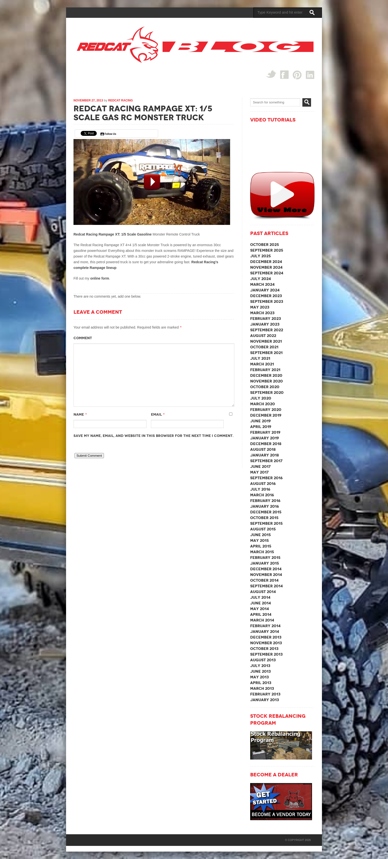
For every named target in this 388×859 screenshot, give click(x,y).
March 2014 (262, 620)
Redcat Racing (120, 100)
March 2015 (262, 551)
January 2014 (264, 631)
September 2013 (266, 654)
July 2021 (260, 358)
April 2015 (260, 546)
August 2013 (263, 660)
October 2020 (264, 386)
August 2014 (263, 591)
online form (99, 278)
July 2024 (260, 278)
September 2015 (266, 523)
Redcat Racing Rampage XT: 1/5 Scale (105, 234)
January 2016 (264, 506)
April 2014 (260, 614)
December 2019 (265, 415)
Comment (82, 338)
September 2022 (266, 330)
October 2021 (264, 347)
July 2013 (260, 665)
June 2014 (260, 603)
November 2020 (266, 381)
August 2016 (263, 483)
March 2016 (262, 495)
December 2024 (266, 261)
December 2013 (265, 637)
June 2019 (260, 421)
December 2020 (266, 375)
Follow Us (110, 134)
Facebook (284, 74)
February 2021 (265, 369)
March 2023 (262, 312)
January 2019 (264, 438)
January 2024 (265, 290)
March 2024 (262, 284)
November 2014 (266, 574)
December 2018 (265, 443)
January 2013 (264, 699)
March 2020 (262, 404)
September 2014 (266, 586)
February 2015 (265, 557)
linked (310, 74)
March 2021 (262, 364)
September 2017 (266, 460)
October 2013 (264, 648)
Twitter (271, 74)
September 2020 (267, 392)
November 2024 (266, 267)
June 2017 (260, 466)
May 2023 (259, 307)
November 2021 (266, 341)
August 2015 (263, 529)
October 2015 (264, 517)
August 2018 (263, 449)
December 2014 (266, 569)
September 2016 (266, 478)
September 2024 (266, 273)
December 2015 (265, 512)
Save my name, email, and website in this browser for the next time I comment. (153, 435)
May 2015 (259, 540)
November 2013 (266, 643)
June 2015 (260, 534)
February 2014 (265, 625)
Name (78, 414)
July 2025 (260, 256)
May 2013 (259, 677)
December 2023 (266, 295)
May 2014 (259, 608)
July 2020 (260, 398)
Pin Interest (297, 74)
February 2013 (265, 694)
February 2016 (265, 500)
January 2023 (264, 324)
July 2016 (260, 489)
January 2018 (264, 455)
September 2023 (266, 301)
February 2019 (265, 432)
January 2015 (264, 563)
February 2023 (265, 318)
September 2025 (266, 250)
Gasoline (145, 234)
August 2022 (263, 335)
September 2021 (266, 352)
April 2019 (260, 426)
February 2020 (265, 409)
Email (156, 414)
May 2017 (259, 472)
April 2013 (260, 682)
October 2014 (264, 580)
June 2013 (260, 671)
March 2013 (262, 688)
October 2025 (264, 244)
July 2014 (260, 597)
